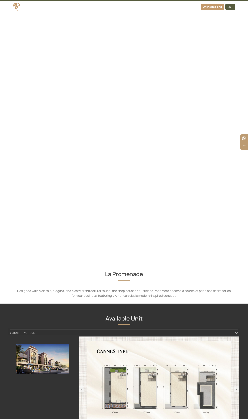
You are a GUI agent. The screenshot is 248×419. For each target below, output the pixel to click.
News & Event (176, 7)
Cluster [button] (117, 7)
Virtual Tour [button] (135, 7)
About (105, 7)
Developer (91, 7)
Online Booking (212, 7)
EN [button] (229, 7)
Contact (193, 7)
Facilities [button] (155, 7)
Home (78, 7)
